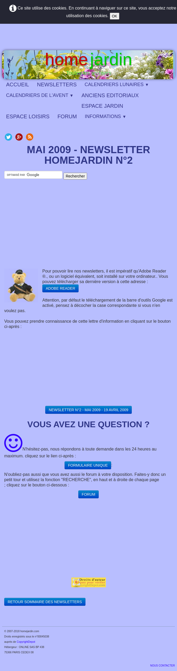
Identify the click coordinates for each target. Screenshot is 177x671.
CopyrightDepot (26, 641)
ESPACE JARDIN (102, 106)
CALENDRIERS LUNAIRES (117, 84)
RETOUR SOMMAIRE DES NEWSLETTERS (45, 602)
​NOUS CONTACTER (162, 665)
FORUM (67, 116)
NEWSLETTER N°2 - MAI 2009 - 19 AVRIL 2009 (88, 410)
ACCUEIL (17, 84)
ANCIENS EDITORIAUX (110, 95)
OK (114, 16)
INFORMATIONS (105, 116)
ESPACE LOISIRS (27, 116)
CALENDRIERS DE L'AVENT (40, 95)
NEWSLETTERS (57, 84)
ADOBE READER (60, 288)
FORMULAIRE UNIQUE (88, 465)
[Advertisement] (88, 229)
